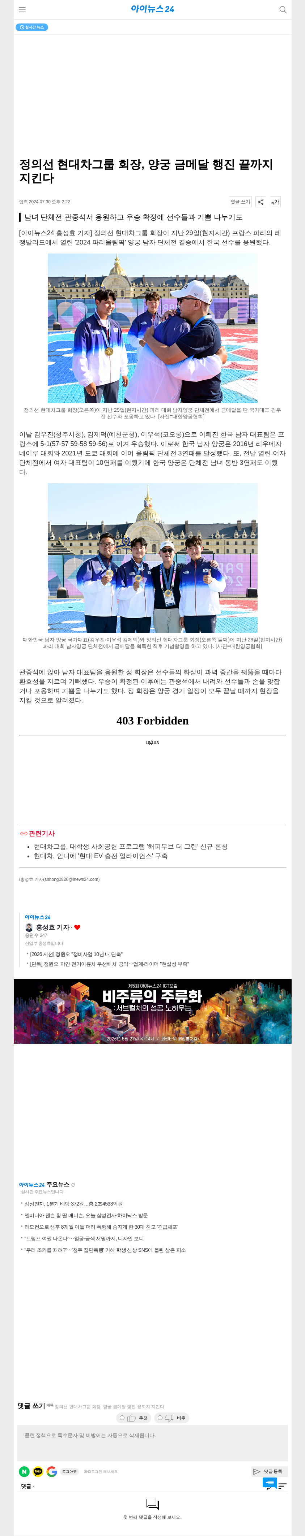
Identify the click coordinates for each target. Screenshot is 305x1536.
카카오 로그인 (38, 1471)
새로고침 (73, 1185)
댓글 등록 (273, 1471)
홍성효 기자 (52, 927)
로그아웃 (69, 1472)
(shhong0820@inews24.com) (71, 879)
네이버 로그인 (24, 1471)
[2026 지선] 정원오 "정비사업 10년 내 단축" (76, 954)
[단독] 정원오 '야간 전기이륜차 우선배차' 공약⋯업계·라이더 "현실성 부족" (109, 964)
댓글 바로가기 (270, 1483)
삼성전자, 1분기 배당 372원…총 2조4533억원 (74, 1204)
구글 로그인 (51, 1471)
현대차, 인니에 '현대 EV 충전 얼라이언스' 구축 (101, 856)
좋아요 (77, 927)
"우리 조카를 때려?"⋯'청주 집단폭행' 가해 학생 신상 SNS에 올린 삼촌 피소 (105, 1250)
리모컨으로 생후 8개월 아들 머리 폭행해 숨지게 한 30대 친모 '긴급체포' (101, 1227)
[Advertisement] (153, 1112)
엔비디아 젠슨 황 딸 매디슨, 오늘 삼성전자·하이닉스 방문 (86, 1215)
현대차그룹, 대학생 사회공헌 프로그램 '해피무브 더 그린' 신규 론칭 (131, 846)
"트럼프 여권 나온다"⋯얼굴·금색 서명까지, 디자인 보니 (84, 1238)
